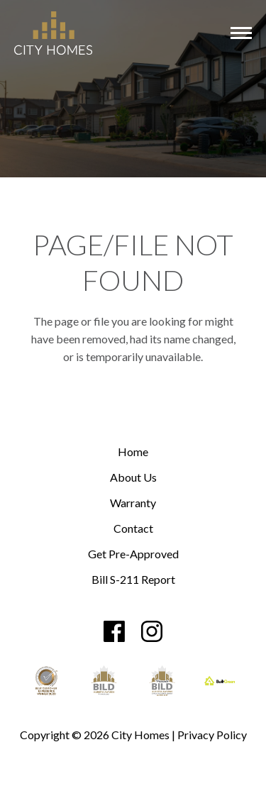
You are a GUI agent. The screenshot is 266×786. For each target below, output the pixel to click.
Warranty (133, 503)
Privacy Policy (212, 734)
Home (133, 452)
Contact (133, 529)
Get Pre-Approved (133, 554)
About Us (133, 478)
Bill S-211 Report (133, 580)
